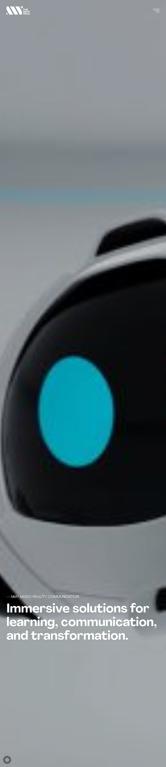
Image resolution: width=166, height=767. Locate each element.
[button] (7, 760)
